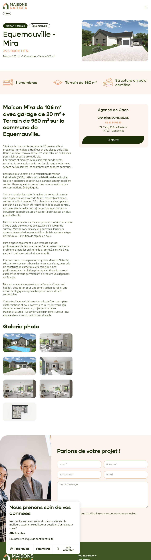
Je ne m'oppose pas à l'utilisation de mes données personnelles (98, 513)
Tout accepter (65, 549)
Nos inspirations (87, 555)
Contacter (113, 140)
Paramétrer (43, 548)
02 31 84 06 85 (113, 122)
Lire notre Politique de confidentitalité (31, 539)
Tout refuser (19, 548)
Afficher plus (17, 533)
